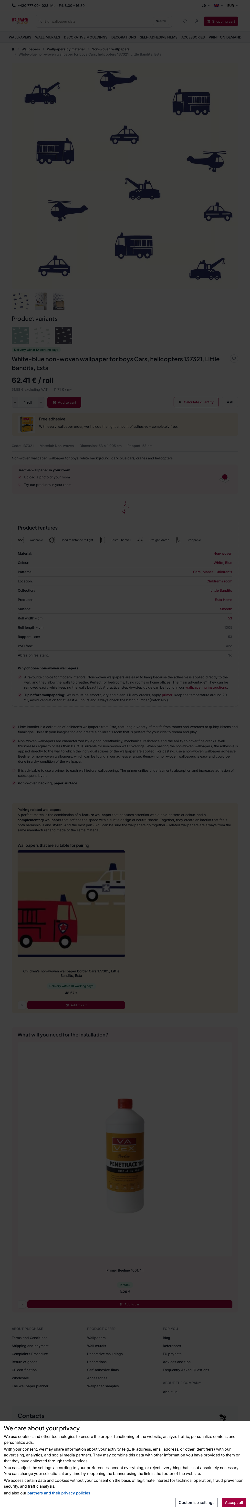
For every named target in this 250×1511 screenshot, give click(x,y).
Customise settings (197, 1502)
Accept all (234, 1502)
